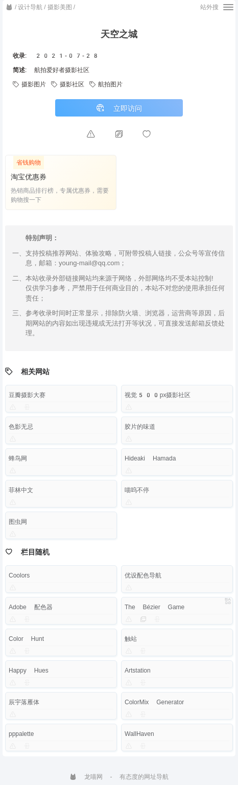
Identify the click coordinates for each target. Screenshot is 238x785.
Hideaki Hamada (150, 458)
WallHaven (139, 733)
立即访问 (118, 108)
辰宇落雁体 (24, 702)
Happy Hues (29, 670)
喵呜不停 (137, 490)
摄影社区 (67, 84)
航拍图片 (106, 84)
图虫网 (18, 521)
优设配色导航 (143, 575)
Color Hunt (26, 638)
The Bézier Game (154, 607)
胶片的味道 (140, 426)
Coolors (19, 575)
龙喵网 (86, 776)
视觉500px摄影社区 (158, 395)
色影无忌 (21, 426)
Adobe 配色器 (31, 607)
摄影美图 (59, 7)
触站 (131, 638)
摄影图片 (29, 84)
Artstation (138, 670)
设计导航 (30, 7)
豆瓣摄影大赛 (27, 395)
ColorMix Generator (154, 702)
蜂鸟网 (18, 458)
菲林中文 (21, 490)
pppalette (21, 733)
